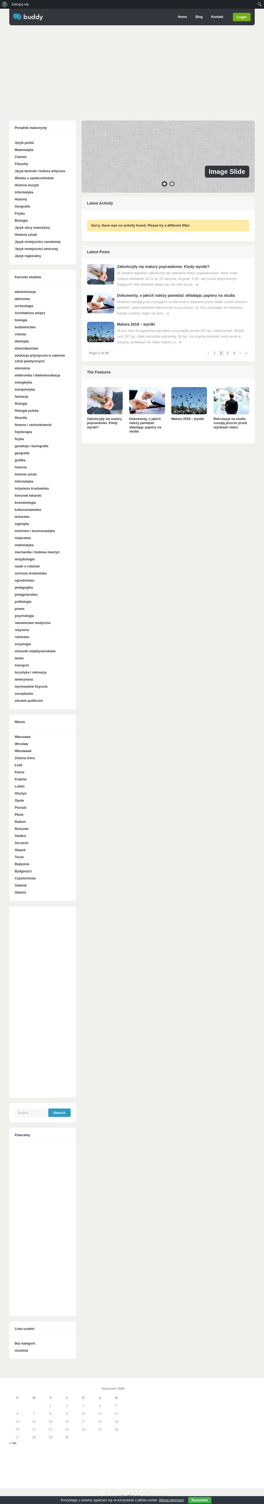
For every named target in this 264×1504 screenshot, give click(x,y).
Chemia (20, 157)
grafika (20, 460)
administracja (25, 292)
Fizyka (20, 213)
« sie (12, 1443)
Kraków (20, 779)
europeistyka (25, 389)
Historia (21, 199)
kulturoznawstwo (28, 510)
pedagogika (24, 587)
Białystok (22, 864)
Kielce (19, 772)
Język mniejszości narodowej (37, 242)
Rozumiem (199, 1500)
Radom (20, 822)
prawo (19, 609)
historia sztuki (26, 474)
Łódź (18, 765)
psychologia (24, 616)
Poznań (20, 808)
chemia (20, 334)
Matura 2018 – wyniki (136, 324)
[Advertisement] (132, 74)
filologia (21, 404)
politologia (23, 602)
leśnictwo (22, 517)
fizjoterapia (23, 432)
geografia (22, 453)
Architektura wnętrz (30, 313)
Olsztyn (20, 793)
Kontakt (217, 17)
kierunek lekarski (28, 496)
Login (242, 17)
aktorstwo (22, 299)
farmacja (21, 397)
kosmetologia (25, 503)
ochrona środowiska (31, 573)
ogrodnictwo (24, 580)
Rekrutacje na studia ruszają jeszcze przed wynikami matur (230, 423)
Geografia (22, 206)
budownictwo (25, 327)
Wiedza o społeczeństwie (34, 178)
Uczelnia (21, 1350)
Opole (19, 800)
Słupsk (20, 850)
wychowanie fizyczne (31, 686)
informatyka (24, 481)
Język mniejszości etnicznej (36, 249)
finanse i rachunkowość (33, 425)
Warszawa (23, 737)
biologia (21, 320)
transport (22, 665)
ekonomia (22, 368)
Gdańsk (21, 885)
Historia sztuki (26, 235)
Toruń (19, 857)
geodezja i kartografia (31, 446)
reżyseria (22, 630)
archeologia (24, 306)
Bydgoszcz (23, 871)
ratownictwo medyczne (32, 623)
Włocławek (23, 751)
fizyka (19, 439)
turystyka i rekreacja (30, 672)
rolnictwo (22, 637)
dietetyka (22, 341)
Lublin (20, 786)
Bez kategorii (25, 1343)
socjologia (23, 644)
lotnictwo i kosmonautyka (35, 531)
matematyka (24, 545)
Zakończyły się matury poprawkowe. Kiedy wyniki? (163, 266)
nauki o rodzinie (27, 566)
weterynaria (24, 679)
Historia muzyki (27, 185)
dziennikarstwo (26, 348)
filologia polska (26, 411)
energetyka (23, 382)
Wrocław (21, 744)
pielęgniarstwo (26, 595)
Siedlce (20, 836)
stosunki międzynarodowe (35, 651)
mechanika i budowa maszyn (37, 552)
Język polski (24, 143)
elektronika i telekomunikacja (37, 375)
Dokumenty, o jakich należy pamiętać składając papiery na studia (176, 295)
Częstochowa (25, 878)
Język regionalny (28, 256)
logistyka (22, 524)
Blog (199, 17)
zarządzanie (24, 694)
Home (182, 17)
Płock (19, 815)
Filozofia (21, 164)
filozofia (21, 418)
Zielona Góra (25, 758)
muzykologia (25, 559)
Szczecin (22, 843)
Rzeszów (22, 829)
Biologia (21, 221)
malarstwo (23, 538)
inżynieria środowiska (32, 488)
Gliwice (20, 892)
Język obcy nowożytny (32, 228)
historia (20, 467)
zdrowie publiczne (29, 701)
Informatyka (24, 192)
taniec (19, 658)
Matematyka (24, 150)
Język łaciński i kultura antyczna (40, 171)
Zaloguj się (20, 4)
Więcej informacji (171, 1500)
